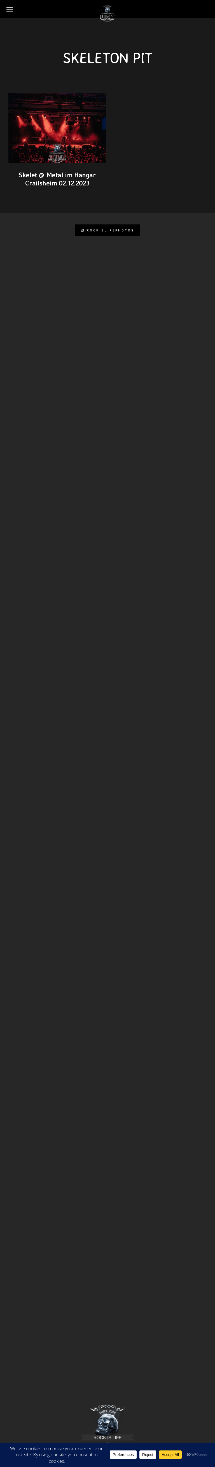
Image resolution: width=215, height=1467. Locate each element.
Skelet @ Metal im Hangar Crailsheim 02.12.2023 (57, 179)
